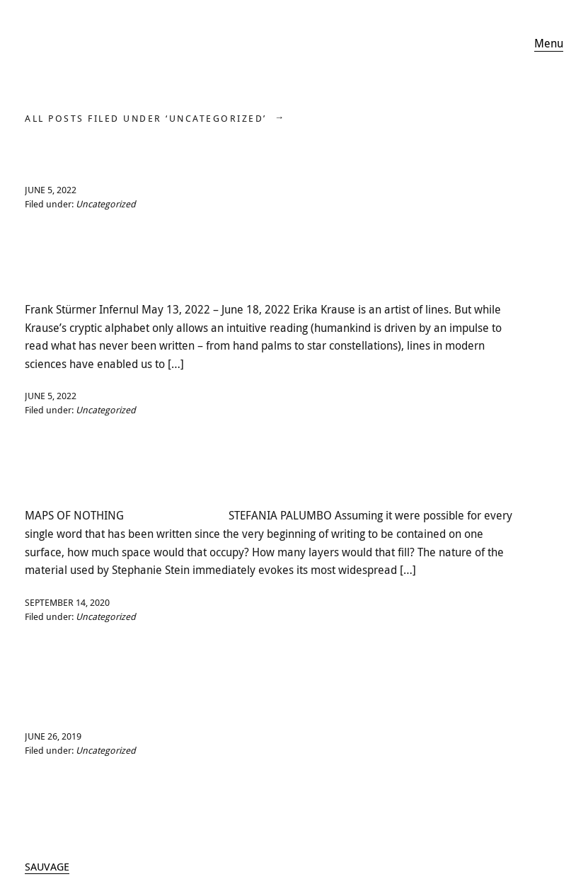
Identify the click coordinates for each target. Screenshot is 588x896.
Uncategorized (106, 203)
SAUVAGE (47, 866)
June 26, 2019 (53, 736)
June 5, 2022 (50, 189)
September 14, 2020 (67, 602)
